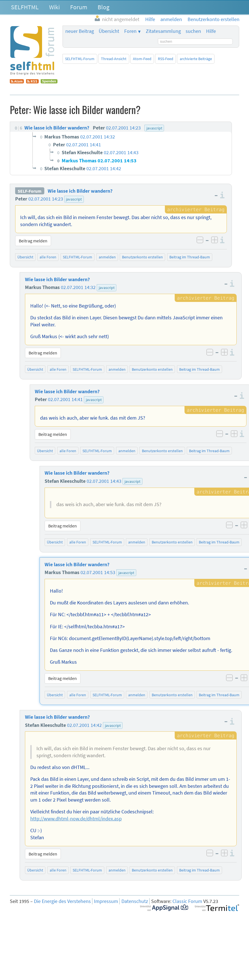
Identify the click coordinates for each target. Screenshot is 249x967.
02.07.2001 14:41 (65, 399)
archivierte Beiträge (196, 58)
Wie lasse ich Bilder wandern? (80, 191)
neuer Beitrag (79, 31)
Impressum (106, 901)
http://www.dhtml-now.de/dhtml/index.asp (76, 819)
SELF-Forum (30, 191)
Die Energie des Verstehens (62, 901)
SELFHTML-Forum (79, 58)
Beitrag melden (33, 241)
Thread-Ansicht (113, 58)
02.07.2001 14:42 (84, 725)
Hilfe (211, 31)
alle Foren (48, 257)
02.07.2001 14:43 (104, 481)
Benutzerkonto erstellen (142, 257)
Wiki (54, 7)
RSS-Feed (165, 58)
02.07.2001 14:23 (45, 199)
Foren (130, 31)
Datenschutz (134, 901)
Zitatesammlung (163, 31)
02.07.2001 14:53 (97, 572)
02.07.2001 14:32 (78, 287)
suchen (193, 31)
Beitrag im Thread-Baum (189, 257)
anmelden (107, 257)
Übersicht (109, 31)
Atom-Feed (142, 58)
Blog (103, 7)
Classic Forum (187, 901)
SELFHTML (25, 7)
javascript (74, 199)
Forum (78, 7)
